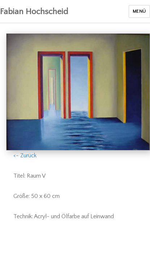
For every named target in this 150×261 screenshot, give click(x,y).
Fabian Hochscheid (34, 11)
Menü (139, 11)
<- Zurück (25, 155)
